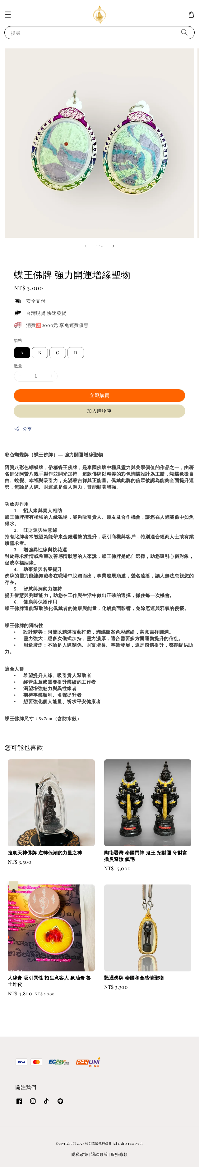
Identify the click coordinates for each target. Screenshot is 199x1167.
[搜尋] (184, 32)
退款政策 (99, 1154)
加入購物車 (99, 411)
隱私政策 (80, 1154)
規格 (18, 340)
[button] (8, 14)
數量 (18, 365)
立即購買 (99, 395)
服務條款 (119, 1154)
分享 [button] (23, 429)
